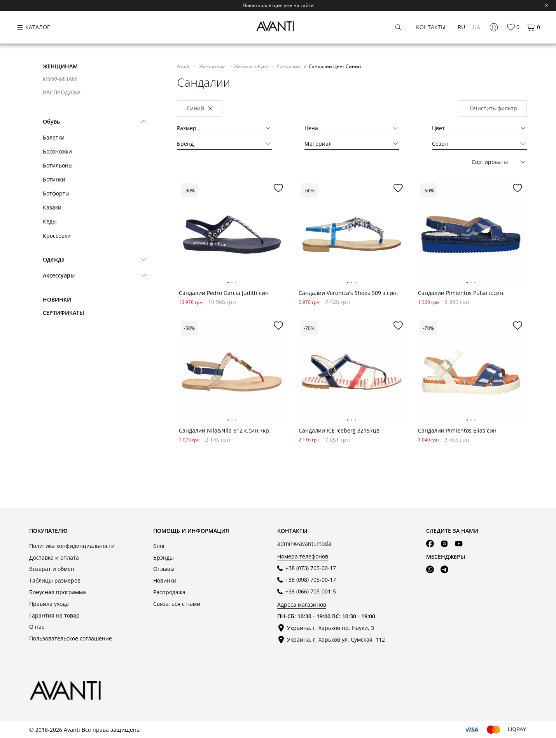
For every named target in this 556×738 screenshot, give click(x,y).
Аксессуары (59, 275)
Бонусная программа (57, 592)
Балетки (54, 137)
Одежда (54, 259)
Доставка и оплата (54, 557)
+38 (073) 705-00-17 (310, 568)
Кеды (50, 221)
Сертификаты (63, 312)
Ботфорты (56, 193)
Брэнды (163, 557)
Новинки (57, 299)
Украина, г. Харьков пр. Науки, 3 (330, 628)
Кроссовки (57, 235)
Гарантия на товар (54, 615)
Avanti (184, 66)
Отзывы (164, 568)
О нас (36, 626)
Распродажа (169, 592)
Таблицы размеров (54, 580)
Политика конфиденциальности (72, 546)
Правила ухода (49, 603)
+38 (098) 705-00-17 (310, 579)
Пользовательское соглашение (70, 638)
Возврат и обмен (51, 568)
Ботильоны (58, 165)
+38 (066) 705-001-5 (310, 591)
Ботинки (54, 179)
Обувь (51, 121)
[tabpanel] (232, 234)
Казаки (52, 207)
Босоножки (57, 151)
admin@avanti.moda (304, 543)
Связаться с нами (176, 603)
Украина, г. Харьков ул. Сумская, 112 (336, 639)
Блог (159, 546)
